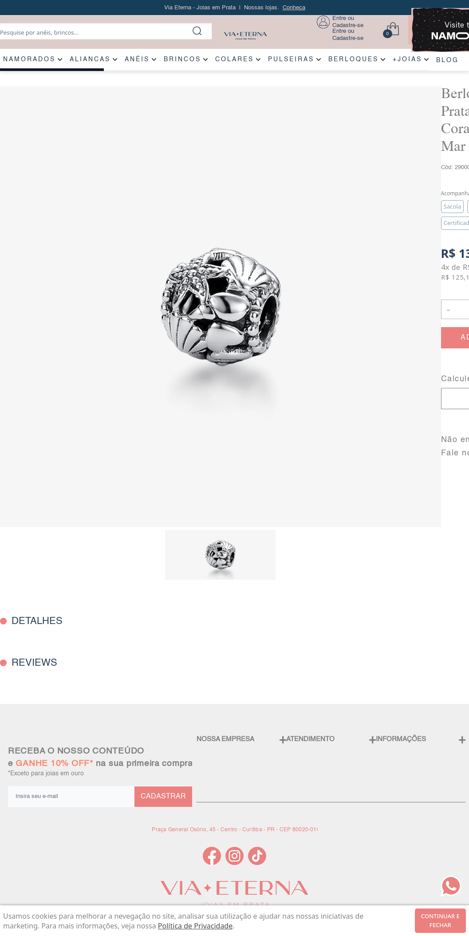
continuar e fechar (440, 920)
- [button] (448, 309)
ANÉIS (137, 59)
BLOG (447, 60)
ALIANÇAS (90, 59)
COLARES (234, 59)
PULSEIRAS (291, 59)
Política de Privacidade (195, 926)
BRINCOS (182, 59)
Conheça (294, 8)
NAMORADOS (29, 59)
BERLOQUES (353, 59)
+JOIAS (407, 59)
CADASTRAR (163, 796)
